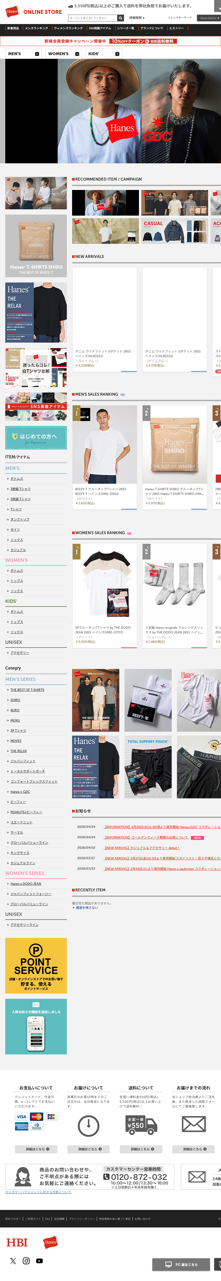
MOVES (15, 741)
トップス (16, 581)
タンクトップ (19, 519)
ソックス (16, 540)
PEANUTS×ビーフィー (26, 812)
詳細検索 (135, 18)
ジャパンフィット (23, 761)
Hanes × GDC (20, 792)
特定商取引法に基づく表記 (115, 1219)
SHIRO (15, 700)
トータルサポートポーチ (27, 771)
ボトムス (16, 479)
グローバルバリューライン (29, 843)
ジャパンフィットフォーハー (30, 894)
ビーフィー (18, 802)
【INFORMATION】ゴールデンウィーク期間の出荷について (146, 837)
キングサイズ (19, 853)
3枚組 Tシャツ (20, 489)
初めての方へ (13, 1219)
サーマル (16, 832)
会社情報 (59, 1219)
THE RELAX (18, 751)
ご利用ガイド (33, 1219)
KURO (14, 710)
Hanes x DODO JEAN (25, 884)
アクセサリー (19, 653)
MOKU (15, 720)
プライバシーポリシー (82, 1219)
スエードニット (21, 822)
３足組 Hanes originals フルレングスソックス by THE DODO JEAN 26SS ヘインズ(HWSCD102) (174, 632)
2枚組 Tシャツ (20, 499)
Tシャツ (16, 509)
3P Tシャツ (18, 730)
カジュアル (18, 550)
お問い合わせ (142, 1219)
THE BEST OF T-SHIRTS (27, 690)
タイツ (15, 530)
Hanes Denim (208, 18)
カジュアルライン (22, 863)
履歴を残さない (87, 908)
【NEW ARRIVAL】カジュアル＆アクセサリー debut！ (142, 848)
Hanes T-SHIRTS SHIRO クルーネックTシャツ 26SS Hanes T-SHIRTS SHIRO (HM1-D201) (174, 493)
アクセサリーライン (24, 925)
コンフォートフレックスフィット (34, 781)
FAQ (47, 1219)
